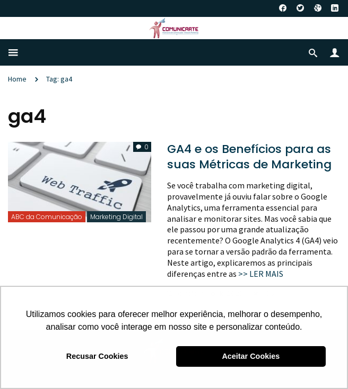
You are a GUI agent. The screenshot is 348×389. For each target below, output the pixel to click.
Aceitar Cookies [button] (251, 356)
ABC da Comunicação (46, 216)
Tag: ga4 (59, 79)
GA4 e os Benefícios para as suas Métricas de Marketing (249, 157)
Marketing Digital (116, 216)
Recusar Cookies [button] (97, 356)
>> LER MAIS (260, 273)
